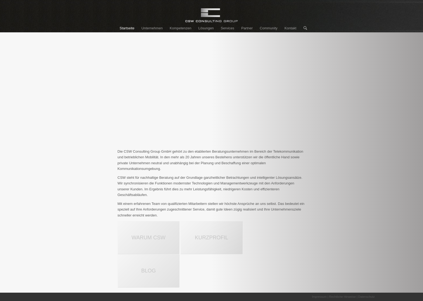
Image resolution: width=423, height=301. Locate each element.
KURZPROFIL (211, 237)
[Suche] (303, 28)
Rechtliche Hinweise (342, 296)
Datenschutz (366, 296)
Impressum (319, 296)
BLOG (148, 271)
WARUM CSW (148, 237)
